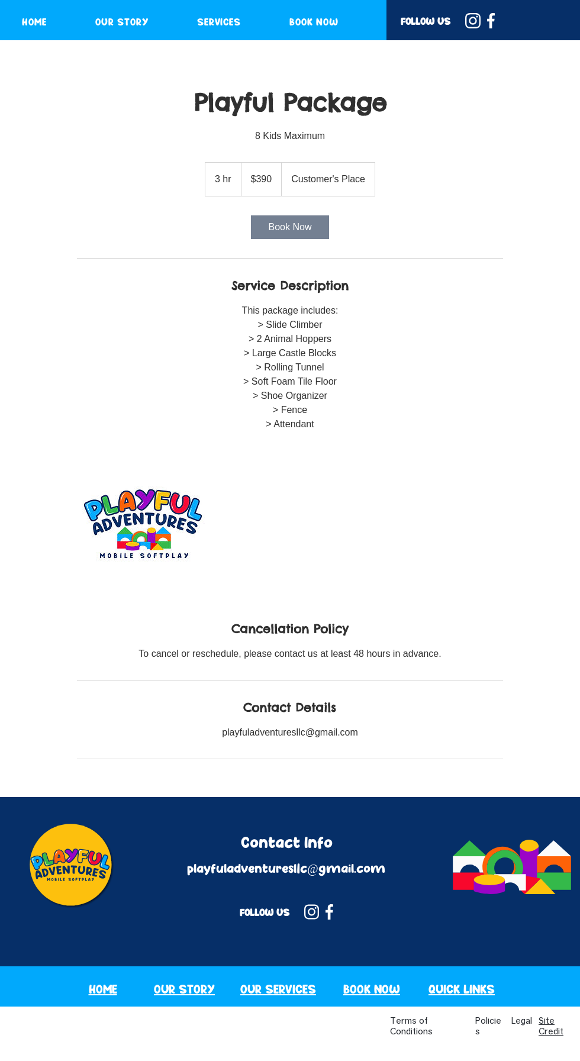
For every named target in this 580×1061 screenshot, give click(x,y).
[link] (290, 227)
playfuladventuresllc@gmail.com (286, 868)
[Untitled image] (145, 526)
